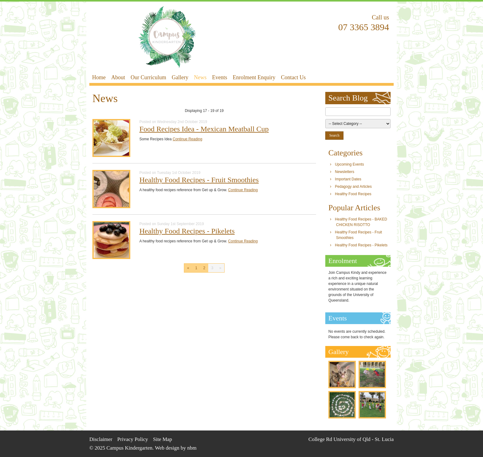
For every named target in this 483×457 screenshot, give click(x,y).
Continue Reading (187, 139)
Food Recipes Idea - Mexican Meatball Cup (204, 129)
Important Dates (348, 179)
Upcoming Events (349, 164)
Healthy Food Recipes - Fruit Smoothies (198, 180)
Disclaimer (100, 439)
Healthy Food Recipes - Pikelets (186, 231)
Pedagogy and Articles (353, 186)
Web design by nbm (176, 448)
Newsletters (344, 172)
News (200, 77)
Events (219, 77)
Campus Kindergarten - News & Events (167, 37)
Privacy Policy (132, 439)
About (118, 77)
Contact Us (293, 77)
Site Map (162, 439)
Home (99, 77)
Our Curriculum (148, 77)
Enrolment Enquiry (254, 77)
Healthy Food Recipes (353, 194)
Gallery (180, 77)
